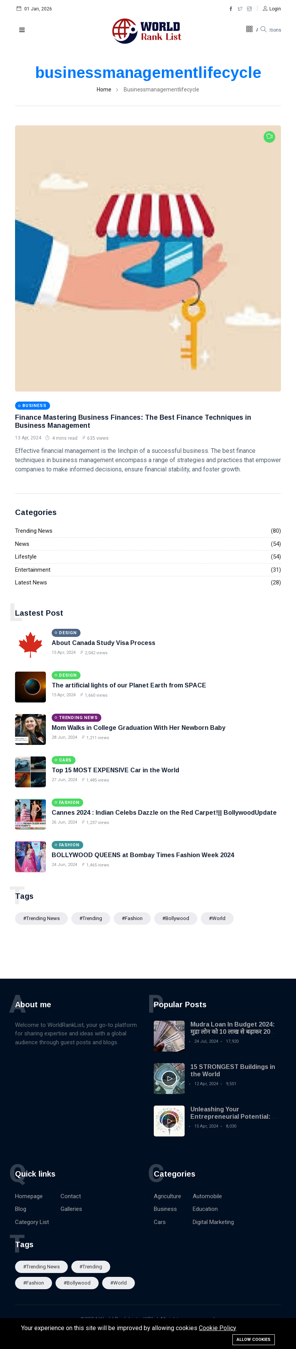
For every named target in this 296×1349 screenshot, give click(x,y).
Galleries (71, 1208)
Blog (20, 1208)
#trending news (41, 918)
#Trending (90, 918)
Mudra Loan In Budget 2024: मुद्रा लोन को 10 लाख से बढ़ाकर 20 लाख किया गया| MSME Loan (232, 1031)
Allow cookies (254, 1339)
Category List (32, 1222)
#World (217, 918)
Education (205, 1208)
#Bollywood (175, 918)
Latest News (31, 582)
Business (165, 1208)
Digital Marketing (213, 1222)
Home (104, 89)
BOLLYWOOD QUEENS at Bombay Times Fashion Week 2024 (143, 855)
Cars (160, 1222)
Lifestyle (26, 556)
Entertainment (32, 569)
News (22, 543)
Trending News (33, 530)
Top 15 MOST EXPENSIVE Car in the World (115, 770)
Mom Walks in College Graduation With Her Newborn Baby (138, 727)
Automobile (207, 1196)
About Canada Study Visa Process (103, 643)
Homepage (29, 1196)
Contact (71, 1196)
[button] (272, 9)
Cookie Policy (217, 1328)
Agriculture (167, 1196)
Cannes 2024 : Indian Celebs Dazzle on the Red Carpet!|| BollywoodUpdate (164, 812)
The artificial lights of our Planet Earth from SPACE (129, 685)
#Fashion (132, 918)
